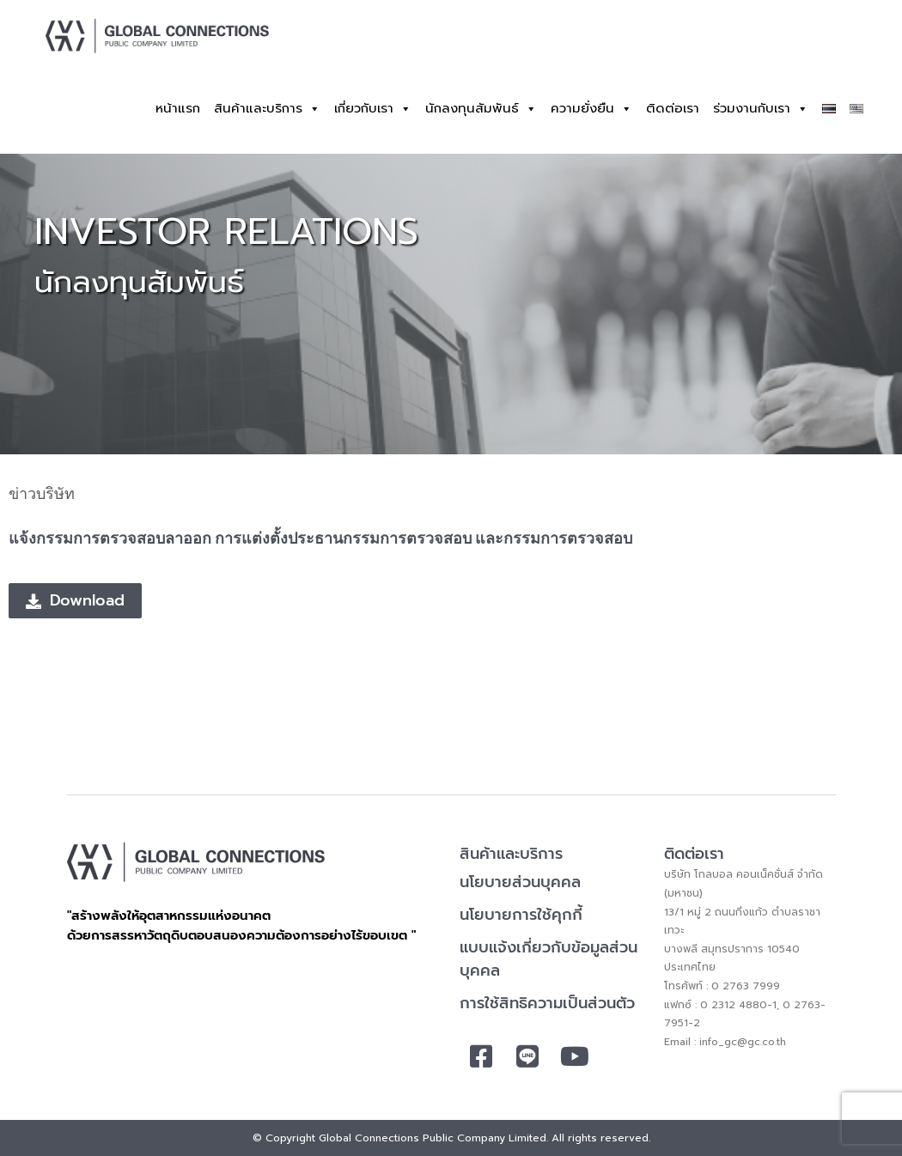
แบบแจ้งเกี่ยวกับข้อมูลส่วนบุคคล (548, 959)
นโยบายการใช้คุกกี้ (521, 915)
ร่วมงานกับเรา (760, 108)
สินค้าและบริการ (267, 108)
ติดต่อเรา (672, 108)
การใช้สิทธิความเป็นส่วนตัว (547, 1003)
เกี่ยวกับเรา (372, 108)
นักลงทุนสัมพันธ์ (481, 108)
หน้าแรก (177, 108)
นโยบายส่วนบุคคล (520, 882)
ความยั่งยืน (591, 108)
